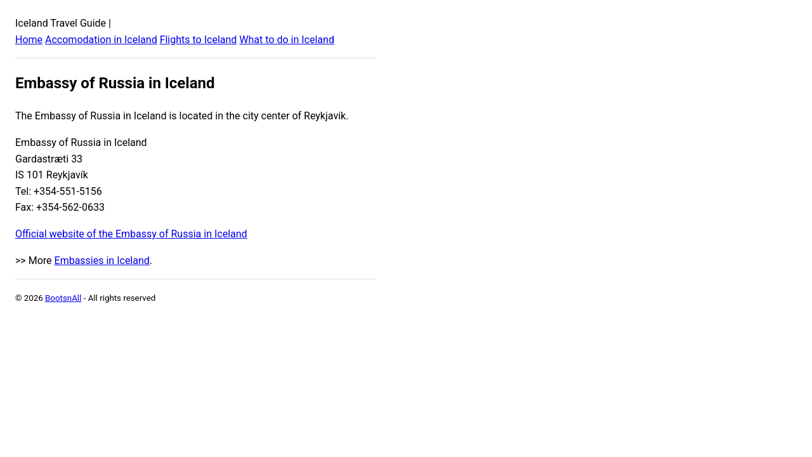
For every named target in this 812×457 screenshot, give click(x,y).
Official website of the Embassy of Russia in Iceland (131, 234)
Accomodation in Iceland (101, 40)
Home (29, 40)
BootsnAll (63, 298)
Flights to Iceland (198, 40)
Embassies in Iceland (102, 261)
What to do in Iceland (286, 40)
